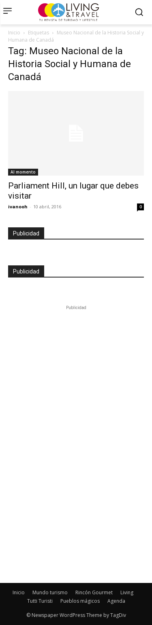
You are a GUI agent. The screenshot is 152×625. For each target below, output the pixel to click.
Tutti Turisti (40, 600)
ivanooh (18, 206)
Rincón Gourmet (94, 592)
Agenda (116, 600)
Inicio (14, 32)
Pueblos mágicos (80, 600)
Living (126, 592)
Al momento (23, 172)
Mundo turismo (50, 592)
